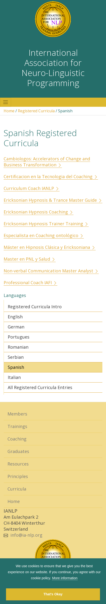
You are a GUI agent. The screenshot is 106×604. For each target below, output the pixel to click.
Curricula (16, 489)
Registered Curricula (36, 110)
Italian (14, 377)
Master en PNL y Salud (30, 259)
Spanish (16, 367)
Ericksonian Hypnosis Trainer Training (46, 223)
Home (9, 110)
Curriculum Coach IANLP (32, 188)
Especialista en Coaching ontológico (44, 235)
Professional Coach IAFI (30, 282)
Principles (17, 476)
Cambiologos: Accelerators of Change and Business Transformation (47, 162)
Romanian (18, 347)
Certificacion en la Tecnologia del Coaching (51, 176)
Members (17, 414)
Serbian (16, 357)
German (16, 327)
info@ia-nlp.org (26, 535)
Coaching (16, 439)
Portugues (18, 337)
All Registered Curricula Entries (40, 387)
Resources (18, 464)
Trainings (17, 426)
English (15, 317)
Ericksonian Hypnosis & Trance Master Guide (53, 200)
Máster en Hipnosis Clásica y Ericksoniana (50, 247)
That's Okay (53, 594)
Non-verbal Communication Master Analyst (51, 271)
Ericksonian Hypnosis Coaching (38, 212)
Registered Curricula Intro (35, 306)
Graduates (18, 451)
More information (64, 578)
